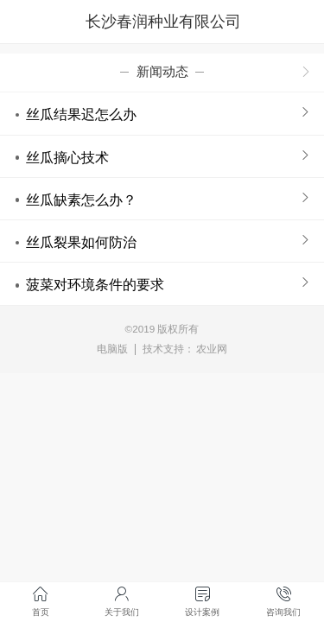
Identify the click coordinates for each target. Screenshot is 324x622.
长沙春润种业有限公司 (163, 21)
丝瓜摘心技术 (67, 157)
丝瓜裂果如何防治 (81, 242)
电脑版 (112, 348)
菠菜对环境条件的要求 (95, 284)
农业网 (211, 348)
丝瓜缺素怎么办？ (81, 199)
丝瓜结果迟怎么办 (81, 114)
